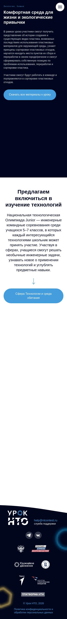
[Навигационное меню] (60, 7)
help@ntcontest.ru (45, 520)
